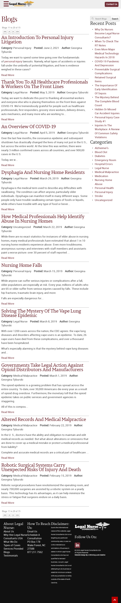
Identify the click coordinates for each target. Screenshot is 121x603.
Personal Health (104, 188)
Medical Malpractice (107, 172)
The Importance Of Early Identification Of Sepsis (106, 89)
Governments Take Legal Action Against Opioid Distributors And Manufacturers (42, 368)
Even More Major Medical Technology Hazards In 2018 (107, 53)
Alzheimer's (102, 148)
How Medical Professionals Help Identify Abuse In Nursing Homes (42, 219)
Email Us (32, 531)
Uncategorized (103, 200)
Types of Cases (12, 545)
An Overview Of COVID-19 (28, 127)
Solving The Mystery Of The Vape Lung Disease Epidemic (41, 313)
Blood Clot (101, 152)
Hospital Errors (104, 164)
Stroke (99, 196)
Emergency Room (105, 160)
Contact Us (111, 4)
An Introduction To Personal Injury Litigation (37, 40)
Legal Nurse (102, 168)
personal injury (13, 61)
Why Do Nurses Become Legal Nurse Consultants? (107, 33)
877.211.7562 (35, 552)
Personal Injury (104, 192)
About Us (9, 531)
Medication (101, 176)
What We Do (10, 541)
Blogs (7, 552)
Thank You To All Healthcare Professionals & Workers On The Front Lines (44, 84)
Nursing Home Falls (21, 265)
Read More (7, 75)
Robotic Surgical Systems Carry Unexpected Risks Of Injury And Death (41, 468)
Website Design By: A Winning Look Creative (90, 555)
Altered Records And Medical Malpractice (43, 419)
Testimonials (11, 555)
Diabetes (100, 156)
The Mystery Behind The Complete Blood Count (107, 101)
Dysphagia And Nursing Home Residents (43, 172)
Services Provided (13, 548)
